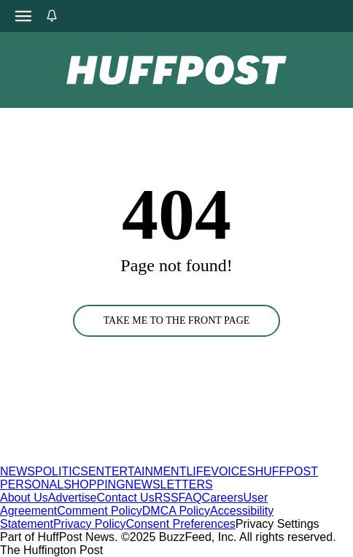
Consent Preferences (181, 524)
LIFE (198, 471)
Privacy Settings (277, 524)
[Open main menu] (23, 16)
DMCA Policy (176, 511)
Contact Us (126, 497)
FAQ (190, 497)
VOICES (233, 471)
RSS (167, 497)
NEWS (17, 471)
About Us (24, 497)
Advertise (72, 497)
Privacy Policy (89, 524)
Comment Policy (99, 511)
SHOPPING (94, 484)
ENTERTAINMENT (137, 471)
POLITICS (61, 471)
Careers (223, 497)
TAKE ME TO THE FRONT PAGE (177, 320)
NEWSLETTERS (169, 484)
